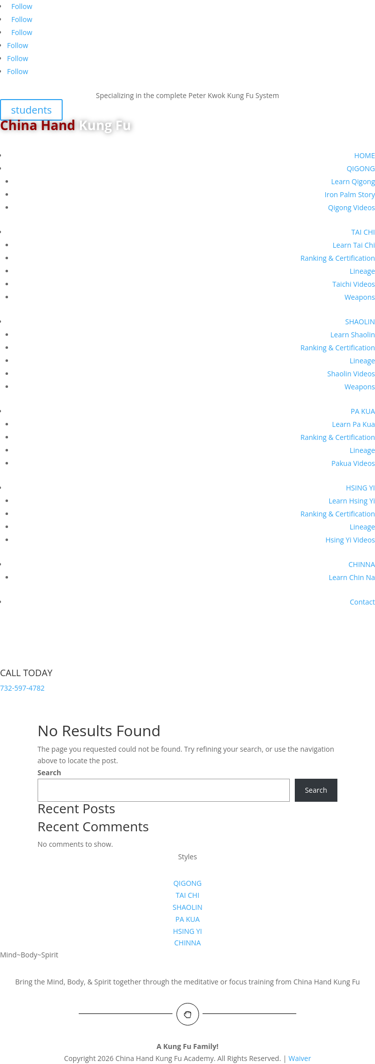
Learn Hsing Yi (351, 500)
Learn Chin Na (352, 577)
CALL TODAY (26, 673)
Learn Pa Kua (353, 424)
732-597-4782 (22, 688)
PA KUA (362, 411)
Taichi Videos (353, 284)
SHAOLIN (360, 321)
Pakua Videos (353, 463)
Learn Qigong (353, 181)
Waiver (300, 1058)
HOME (364, 155)
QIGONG (360, 168)
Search (49, 772)
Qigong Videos (351, 207)
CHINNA (361, 564)
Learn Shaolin (352, 334)
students (31, 110)
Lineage (362, 271)
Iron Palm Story (350, 194)
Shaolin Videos (351, 373)
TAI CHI (363, 232)
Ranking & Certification (337, 258)
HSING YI (360, 487)
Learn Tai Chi (354, 245)
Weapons (359, 297)
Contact (362, 602)
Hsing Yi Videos (350, 540)
